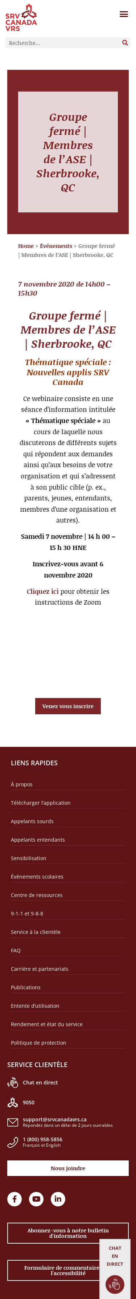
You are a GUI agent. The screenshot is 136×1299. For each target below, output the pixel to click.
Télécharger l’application (41, 802)
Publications (26, 987)
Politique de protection (38, 1042)
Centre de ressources (37, 895)
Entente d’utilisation (35, 1005)
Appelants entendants (38, 839)
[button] (124, 14)
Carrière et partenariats (40, 968)
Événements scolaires (37, 876)
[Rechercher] (125, 42)
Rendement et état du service (47, 1024)
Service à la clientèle (36, 931)
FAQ (16, 950)
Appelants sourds (32, 821)
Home (26, 246)
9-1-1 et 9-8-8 (27, 913)
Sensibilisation (28, 858)
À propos (22, 784)
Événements (56, 246)
